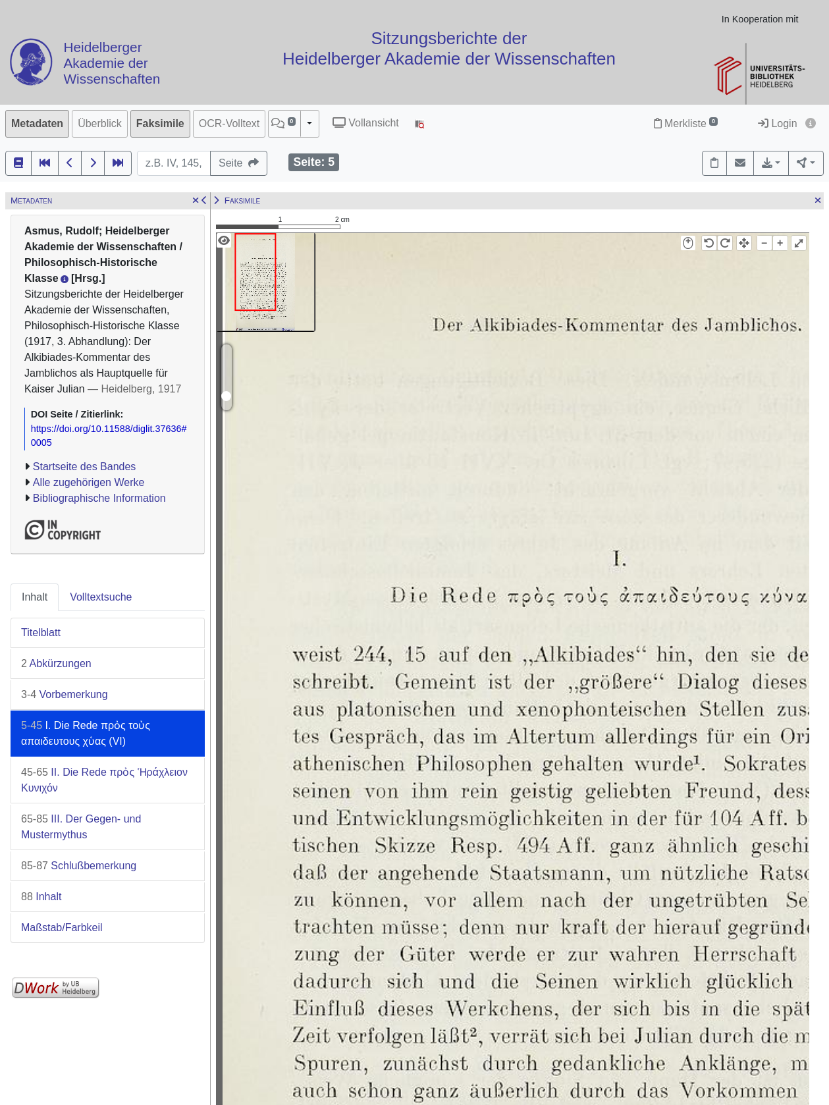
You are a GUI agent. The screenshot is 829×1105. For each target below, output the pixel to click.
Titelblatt (41, 632)
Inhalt (34, 597)
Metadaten (37, 123)
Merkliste (686, 123)
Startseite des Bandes (84, 466)
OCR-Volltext (229, 123)
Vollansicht (366, 122)
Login (777, 123)
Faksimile (160, 123)
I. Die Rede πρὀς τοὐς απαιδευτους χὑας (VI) (85, 733)
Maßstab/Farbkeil (62, 927)
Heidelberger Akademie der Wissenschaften (111, 63)
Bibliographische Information (99, 498)
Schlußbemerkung (78, 865)
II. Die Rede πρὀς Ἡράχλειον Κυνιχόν (104, 780)
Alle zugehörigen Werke (89, 482)
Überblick (100, 123)
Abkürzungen (56, 663)
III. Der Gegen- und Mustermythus (81, 826)
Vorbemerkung (64, 694)
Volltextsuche (101, 597)
